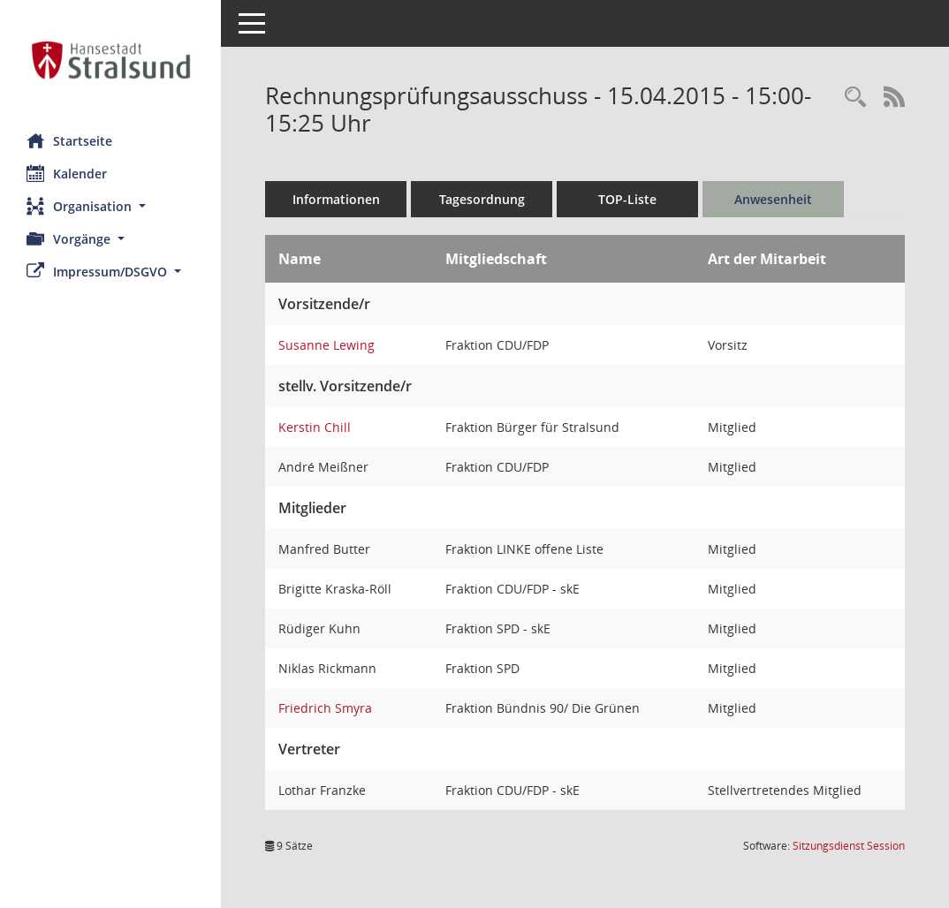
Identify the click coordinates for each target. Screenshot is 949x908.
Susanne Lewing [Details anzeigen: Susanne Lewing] (326, 345)
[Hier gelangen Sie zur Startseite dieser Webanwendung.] (110, 60)
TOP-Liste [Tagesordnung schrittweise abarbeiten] (627, 199)
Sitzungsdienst (849, 845)
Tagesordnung (482, 199)
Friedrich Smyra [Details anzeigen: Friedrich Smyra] (325, 708)
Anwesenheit (773, 199)
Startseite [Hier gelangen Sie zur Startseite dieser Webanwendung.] (69, 140)
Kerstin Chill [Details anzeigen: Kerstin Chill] (314, 427)
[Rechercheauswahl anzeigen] (855, 97)
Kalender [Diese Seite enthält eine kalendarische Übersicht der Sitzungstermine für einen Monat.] (67, 173)
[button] (110, 206)
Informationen (336, 199)
